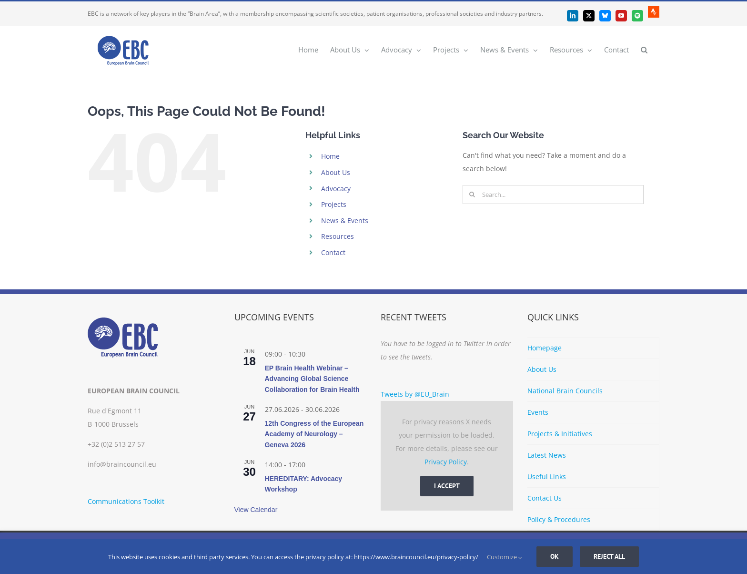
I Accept (447, 486)
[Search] (472, 194)
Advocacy (336, 188)
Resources (337, 236)
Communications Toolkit (126, 501)
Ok (554, 556)
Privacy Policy (445, 461)
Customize (504, 557)
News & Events (344, 220)
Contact (333, 252)
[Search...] (553, 194)
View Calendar (256, 509)
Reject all (609, 556)
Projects (333, 204)
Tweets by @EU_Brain (415, 394)
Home (330, 156)
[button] (644, 49)
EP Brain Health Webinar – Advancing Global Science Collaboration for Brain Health (312, 378)
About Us (335, 172)
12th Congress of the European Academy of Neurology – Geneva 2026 (314, 434)
